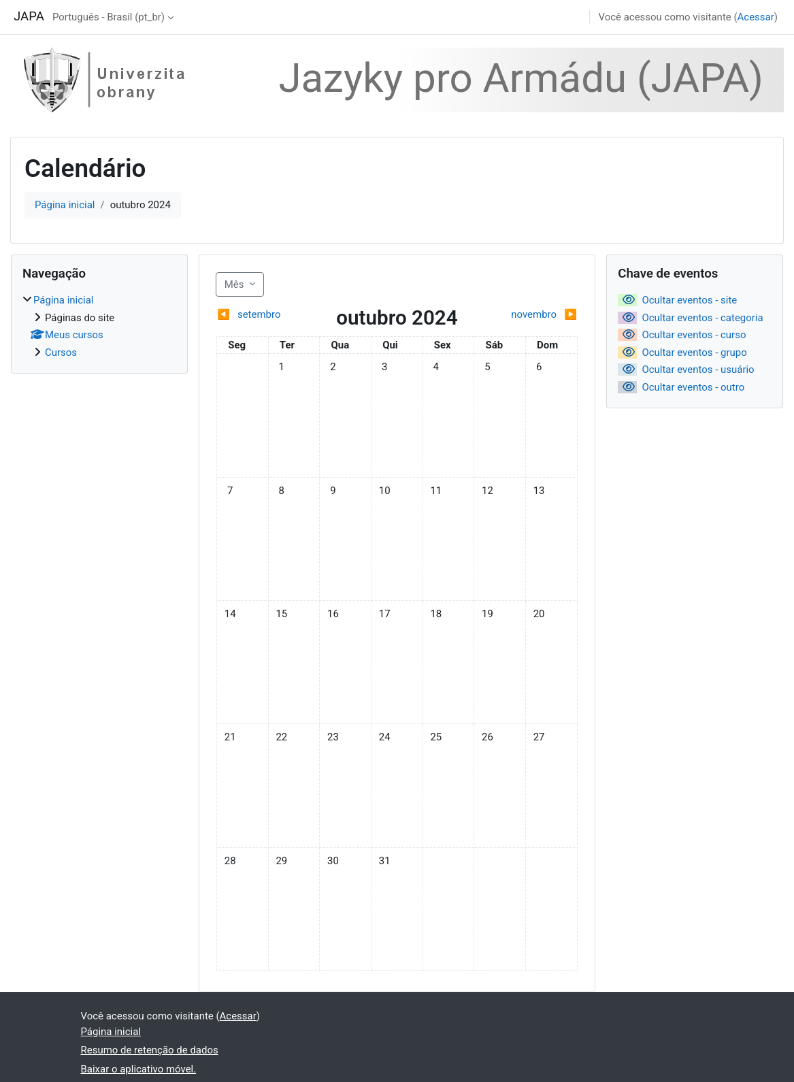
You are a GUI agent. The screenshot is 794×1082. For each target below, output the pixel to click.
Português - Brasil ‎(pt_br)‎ (108, 17)
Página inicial (65, 205)
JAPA (29, 16)
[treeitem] (99, 326)
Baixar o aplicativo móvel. (139, 1069)
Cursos (61, 352)
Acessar (756, 17)
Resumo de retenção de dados (149, 1050)
